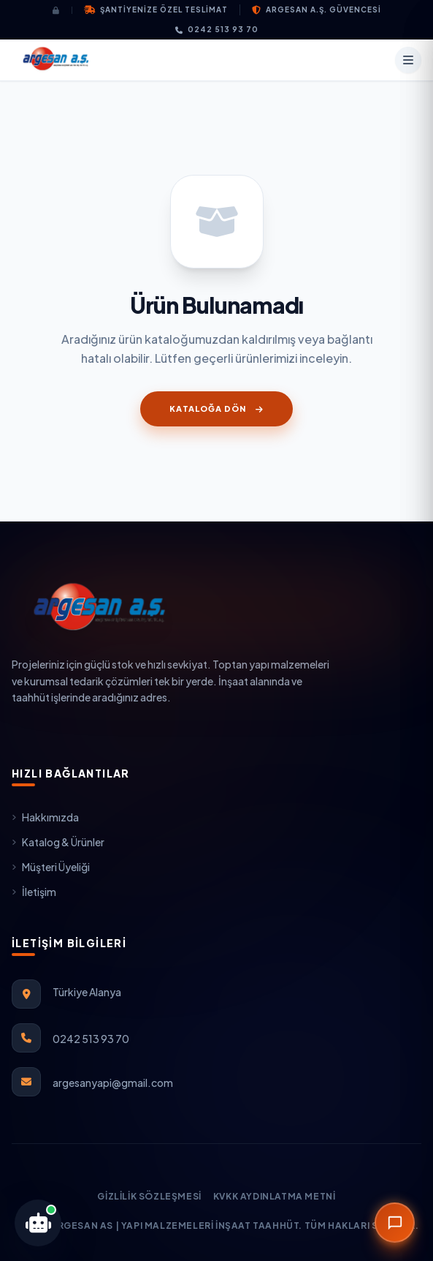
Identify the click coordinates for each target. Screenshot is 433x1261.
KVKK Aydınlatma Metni (274, 1196)
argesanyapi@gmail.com (113, 1082)
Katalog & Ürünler (58, 841)
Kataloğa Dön (216, 408)
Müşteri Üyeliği (51, 866)
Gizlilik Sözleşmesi (149, 1196)
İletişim (34, 891)
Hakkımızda (45, 817)
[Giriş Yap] (62, 10)
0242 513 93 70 (216, 29)
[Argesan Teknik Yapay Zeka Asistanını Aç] (38, 1223)
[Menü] (408, 60)
